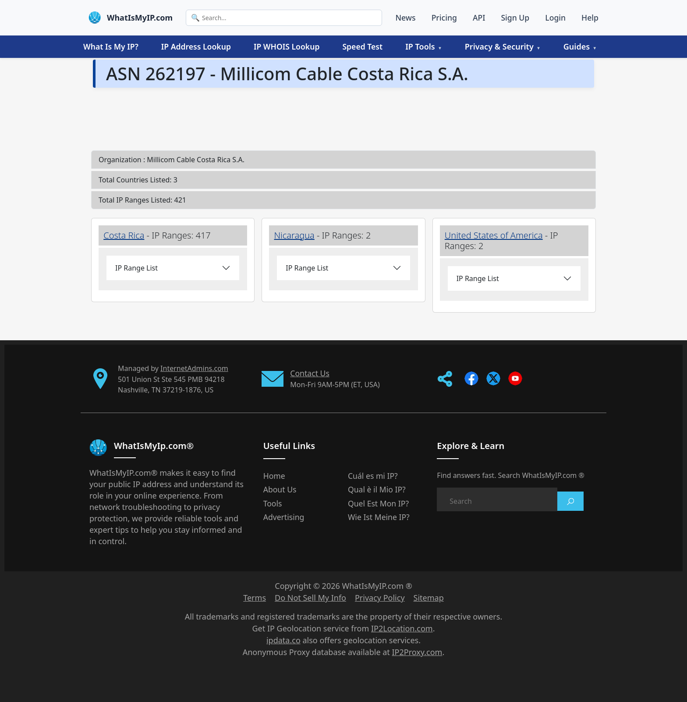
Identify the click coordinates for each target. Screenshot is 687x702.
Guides (576, 46)
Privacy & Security (499, 46)
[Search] (284, 18)
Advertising (284, 517)
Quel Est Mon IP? (378, 503)
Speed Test (362, 46)
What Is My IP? (110, 46)
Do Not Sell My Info (310, 597)
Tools (272, 503)
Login (555, 17)
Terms (254, 597)
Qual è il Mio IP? (377, 489)
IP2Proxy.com (417, 652)
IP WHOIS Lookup (286, 46)
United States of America (494, 235)
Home (274, 475)
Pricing (444, 17)
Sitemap (429, 597)
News (405, 17)
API (479, 17)
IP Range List (136, 268)
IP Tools (420, 46)
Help (589, 17)
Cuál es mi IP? (373, 475)
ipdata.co (283, 640)
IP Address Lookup (196, 46)
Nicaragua (294, 235)
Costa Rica (123, 235)
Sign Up (515, 17)
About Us (280, 489)
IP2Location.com (402, 628)
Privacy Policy (380, 597)
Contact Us (309, 373)
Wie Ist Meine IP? (379, 517)
